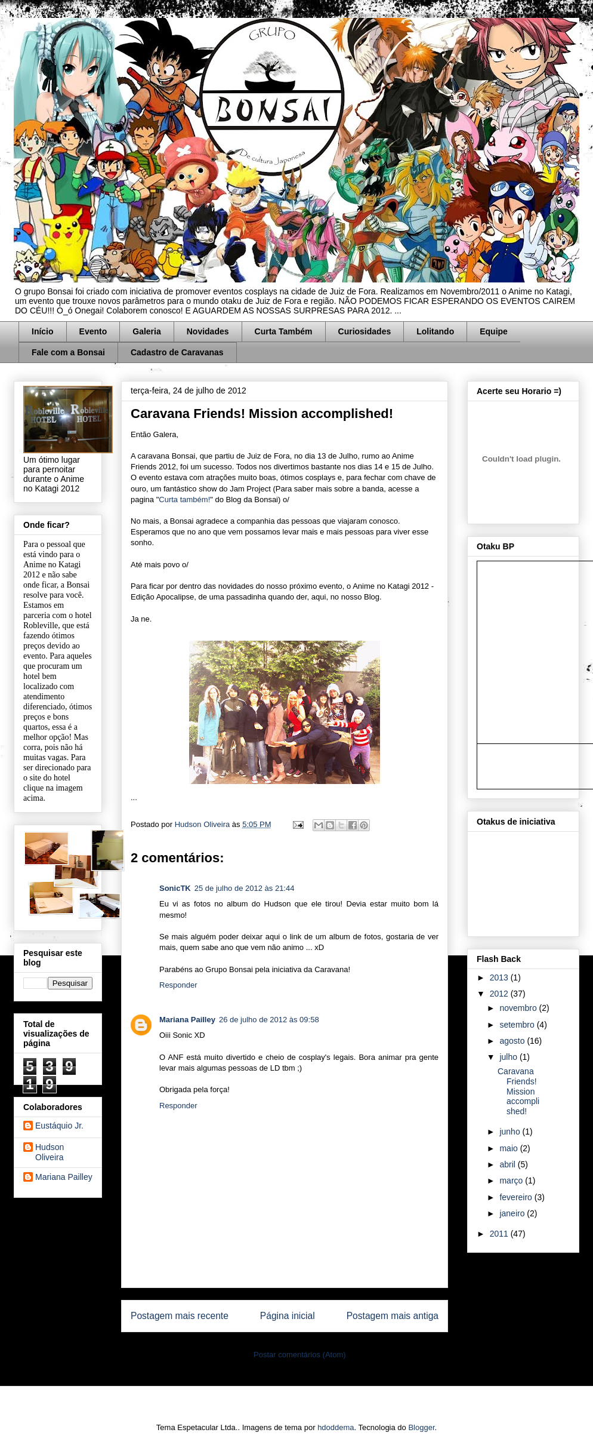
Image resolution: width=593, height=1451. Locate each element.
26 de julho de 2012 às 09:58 (269, 1019)
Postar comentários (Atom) (300, 1354)
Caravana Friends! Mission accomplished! (518, 1091)
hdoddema (335, 1427)
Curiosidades (364, 331)
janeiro (513, 1213)
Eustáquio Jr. (59, 1125)
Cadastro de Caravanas (177, 352)
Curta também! (184, 499)
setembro (517, 1024)
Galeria (146, 331)
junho (510, 1131)
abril (508, 1164)
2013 (500, 977)
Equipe (494, 331)
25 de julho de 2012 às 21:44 (244, 888)
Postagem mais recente (179, 1316)
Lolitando (435, 331)
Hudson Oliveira (203, 824)
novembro (519, 1008)
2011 (500, 1233)
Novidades (208, 331)
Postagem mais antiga (392, 1316)
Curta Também (284, 331)
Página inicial (287, 1316)
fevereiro (516, 1197)
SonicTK (175, 888)
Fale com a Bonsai (68, 352)
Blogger (421, 1427)
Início (43, 331)
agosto (513, 1041)
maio (509, 1148)
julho (509, 1057)
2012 (500, 993)
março (512, 1180)
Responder (178, 984)
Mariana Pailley (187, 1019)
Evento (93, 331)
